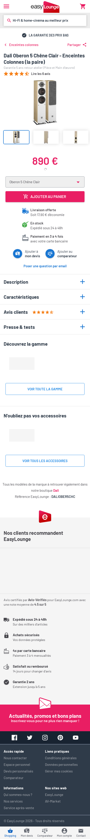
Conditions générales (61, 758)
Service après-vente (19, 808)
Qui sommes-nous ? (18, 795)
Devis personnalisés (18, 771)
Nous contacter (15, 758)
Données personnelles (61, 764)
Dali (56, 490)
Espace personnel (17, 764)
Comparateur (14, 778)
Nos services (13, 801)
